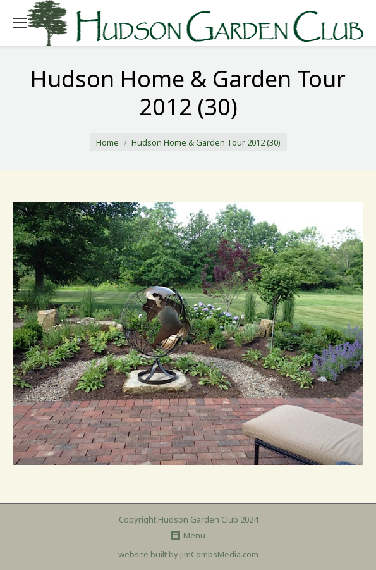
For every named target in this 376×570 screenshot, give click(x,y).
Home (107, 142)
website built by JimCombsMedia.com (188, 554)
